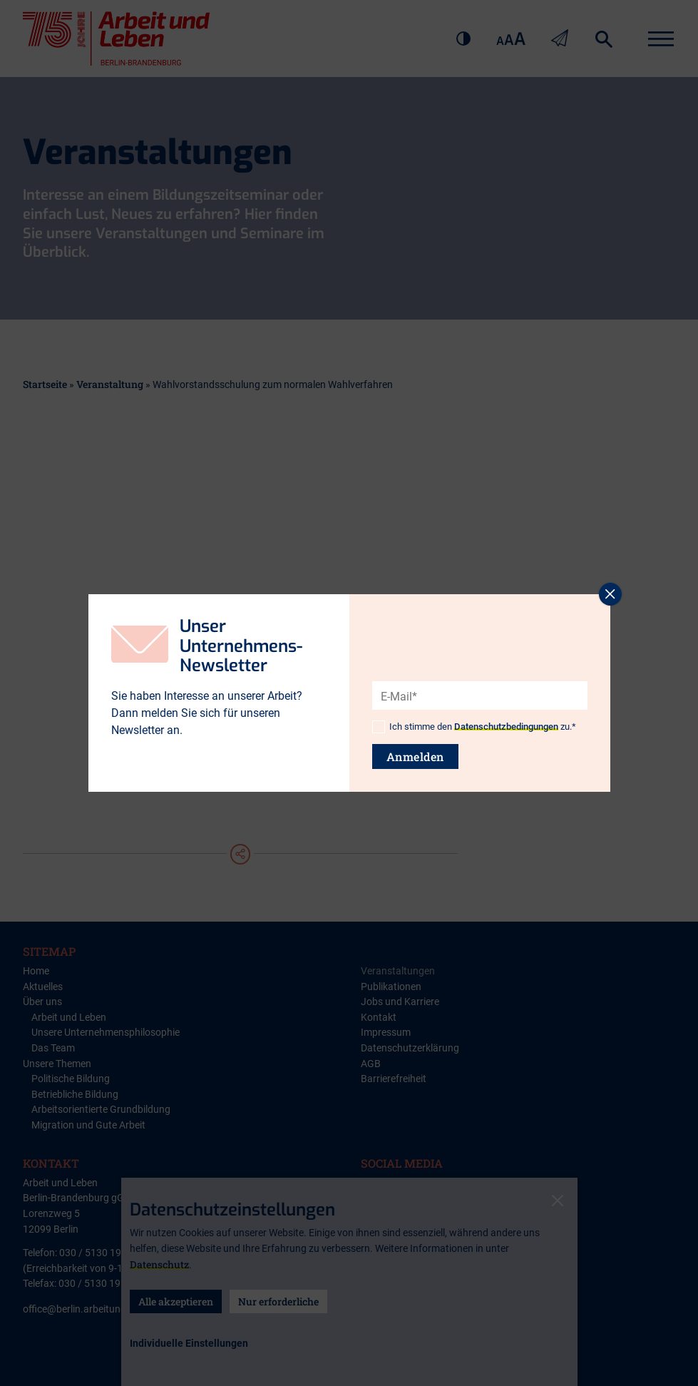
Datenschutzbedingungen (506, 726)
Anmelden (415, 756)
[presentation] (480, 670)
